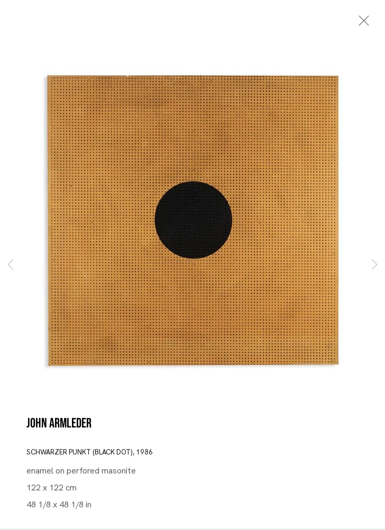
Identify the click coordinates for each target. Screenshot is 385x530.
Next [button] (374, 264)
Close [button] (361, 24)
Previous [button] (10, 264)
